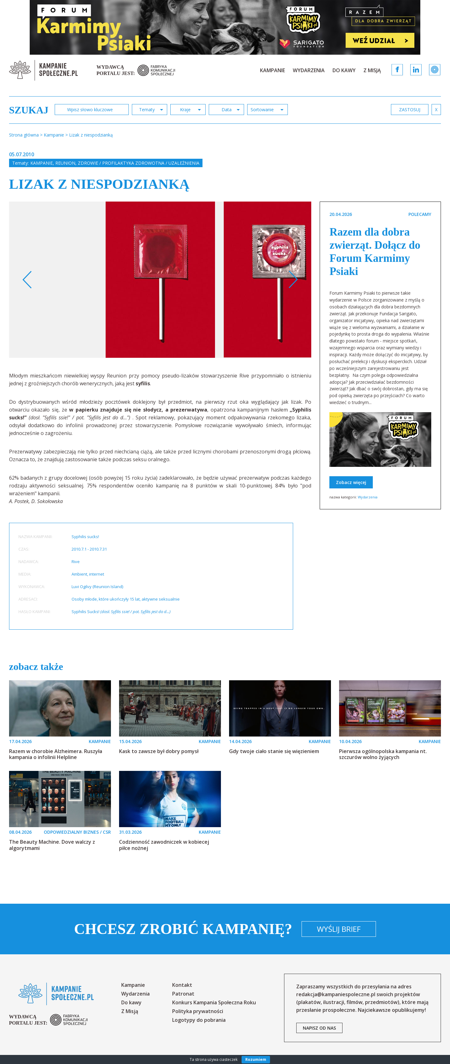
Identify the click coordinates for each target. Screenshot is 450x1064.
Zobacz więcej (351, 482)
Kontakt (182, 985)
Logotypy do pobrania (199, 1020)
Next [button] (293, 280)
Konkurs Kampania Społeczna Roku (214, 1002)
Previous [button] (27, 280)
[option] (160, 280)
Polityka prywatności (197, 1011)
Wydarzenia (309, 70)
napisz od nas (319, 1028)
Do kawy (344, 70)
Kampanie (272, 70)
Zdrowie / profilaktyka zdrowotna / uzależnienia (138, 163)
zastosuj (409, 109)
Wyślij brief (339, 929)
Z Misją (372, 70)
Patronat (183, 993)
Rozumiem (255, 1059)
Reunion (65, 163)
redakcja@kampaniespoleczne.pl (335, 994)
